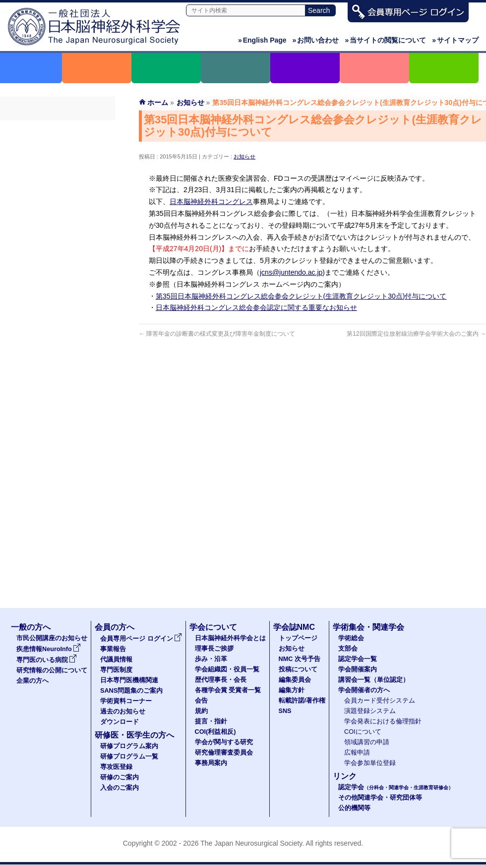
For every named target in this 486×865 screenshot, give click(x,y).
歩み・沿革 (211, 659)
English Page (262, 40)
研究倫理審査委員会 (224, 752)
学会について (213, 627)
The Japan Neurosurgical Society (251, 843)
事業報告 (57, 147)
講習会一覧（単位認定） (373, 679)
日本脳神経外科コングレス (211, 201)
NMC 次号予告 (299, 659)
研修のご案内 (119, 777)
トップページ (298, 638)
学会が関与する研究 (224, 742)
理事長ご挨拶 (214, 648)
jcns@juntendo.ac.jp (291, 272)
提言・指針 (211, 721)
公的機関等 (354, 808)
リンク (345, 776)
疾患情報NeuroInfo (48, 649)
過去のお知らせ (57, 254)
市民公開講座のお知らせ (51, 638)
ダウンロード (57, 272)
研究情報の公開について (51, 670)
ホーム (157, 102)
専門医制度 (57, 183)
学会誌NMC (294, 627)
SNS (285, 711)
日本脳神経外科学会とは (230, 638)
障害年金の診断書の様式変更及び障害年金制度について (217, 333)
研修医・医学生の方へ (134, 735)
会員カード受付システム (379, 700)
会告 (201, 700)
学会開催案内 (357, 669)
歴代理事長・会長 (220, 679)
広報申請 (357, 752)
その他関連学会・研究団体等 (380, 797)
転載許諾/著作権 (302, 700)
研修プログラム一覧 (129, 756)
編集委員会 (295, 679)
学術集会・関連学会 (368, 627)
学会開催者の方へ (364, 690)
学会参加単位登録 (370, 763)
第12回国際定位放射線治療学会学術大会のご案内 (416, 333)
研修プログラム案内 (129, 746)
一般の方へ (31, 627)
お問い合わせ (316, 40)
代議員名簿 (57, 165)
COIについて (362, 731)
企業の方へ (32, 680)
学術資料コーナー (57, 236)
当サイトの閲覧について (385, 40)
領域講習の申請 (366, 742)
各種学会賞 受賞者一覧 (228, 690)
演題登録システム (370, 711)
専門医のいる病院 (46, 660)
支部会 (348, 648)
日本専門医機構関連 (57, 200)
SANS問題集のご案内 (57, 218)
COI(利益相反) (215, 731)
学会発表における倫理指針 (383, 721)
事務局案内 (211, 763)
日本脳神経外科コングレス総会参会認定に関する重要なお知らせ (256, 307)
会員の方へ (114, 627)
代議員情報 (116, 659)
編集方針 (291, 690)
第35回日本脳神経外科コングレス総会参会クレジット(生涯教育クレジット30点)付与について (301, 296)
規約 (201, 711)
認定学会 (395, 787)
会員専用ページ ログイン (57, 129)
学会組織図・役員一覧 (227, 669)
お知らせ (244, 156)
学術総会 (351, 638)
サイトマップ (455, 40)
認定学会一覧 (357, 659)
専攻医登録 (116, 766)
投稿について (298, 669)
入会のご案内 (119, 787)
